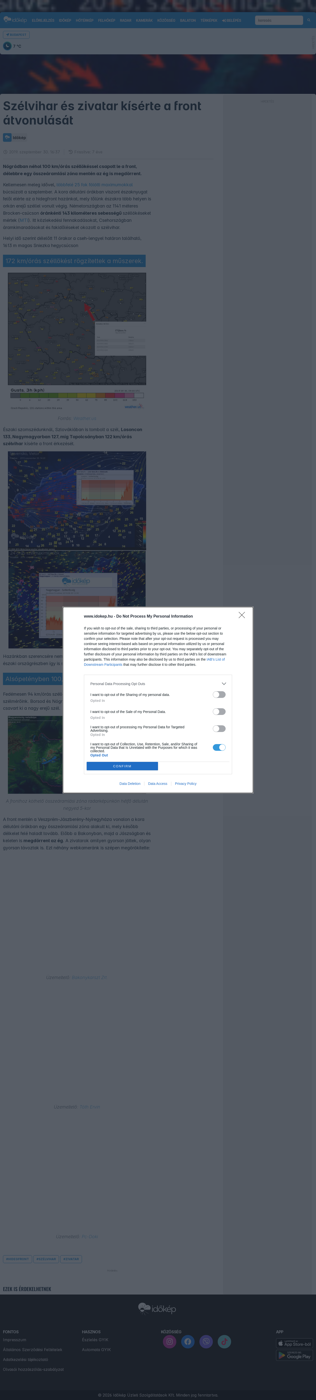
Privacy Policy (186, 784)
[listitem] (158, 683)
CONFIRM (122, 766)
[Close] (243, 616)
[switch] (219, 694)
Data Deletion (129, 784)
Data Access (157, 784)
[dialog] (158, 700)
